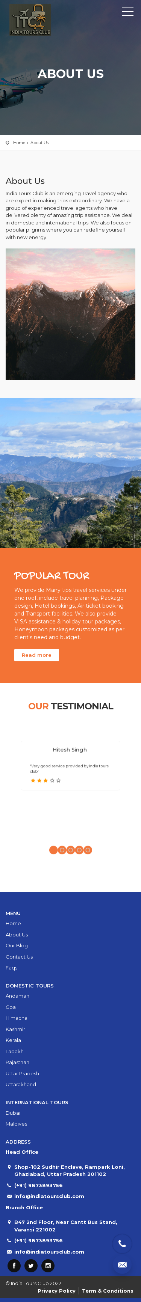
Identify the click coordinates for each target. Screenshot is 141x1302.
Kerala (13, 1040)
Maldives (16, 1124)
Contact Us (19, 957)
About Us (17, 935)
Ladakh (15, 1051)
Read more (37, 655)
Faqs (11, 968)
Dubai (13, 1113)
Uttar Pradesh (22, 1073)
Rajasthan (17, 1062)
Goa (11, 1007)
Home (19, 142)
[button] (61, 825)
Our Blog (17, 945)
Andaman (17, 996)
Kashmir (15, 1029)
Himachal (17, 1018)
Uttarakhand (21, 1084)
